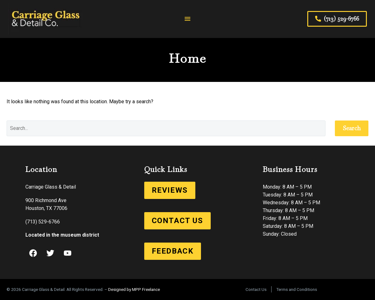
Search (352, 128)
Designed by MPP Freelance (134, 289)
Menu (187, 19)
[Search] (166, 128)
